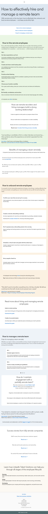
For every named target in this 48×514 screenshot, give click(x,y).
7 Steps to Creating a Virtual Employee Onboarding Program (21, 292)
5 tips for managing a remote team (23, 33)
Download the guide (10, 313)
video (11, 99)
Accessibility (24, 505)
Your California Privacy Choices (24, 503)
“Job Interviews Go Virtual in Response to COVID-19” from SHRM (22, 142)
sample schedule (14, 218)
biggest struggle (26, 422)
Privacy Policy (24, 501)
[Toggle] (46, 512)
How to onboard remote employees (23, 30)
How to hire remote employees (23, 28)
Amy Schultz (4, 416)
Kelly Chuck (4, 291)
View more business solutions (24, 496)
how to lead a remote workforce (20, 417)
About (24, 499)
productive (8, 159)
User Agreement (24, 504)
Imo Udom (3, 141)
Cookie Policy (24, 500)
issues (18, 275)
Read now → (24, 439)
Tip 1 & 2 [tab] (20, 372)
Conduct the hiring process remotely (27, 128)
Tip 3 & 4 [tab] (22, 372)
